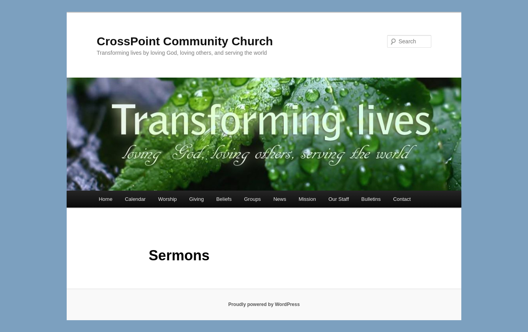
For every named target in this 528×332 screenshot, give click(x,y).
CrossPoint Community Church (185, 41)
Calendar (135, 199)
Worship (167, 199)
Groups (252, 199)
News (279, 199)
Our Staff (338, 199)
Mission (307, 199)
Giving (196, 199)
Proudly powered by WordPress (264, 304)
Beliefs (224, 199)
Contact (402, 199)
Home (105, 199)
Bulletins (371, 199)
